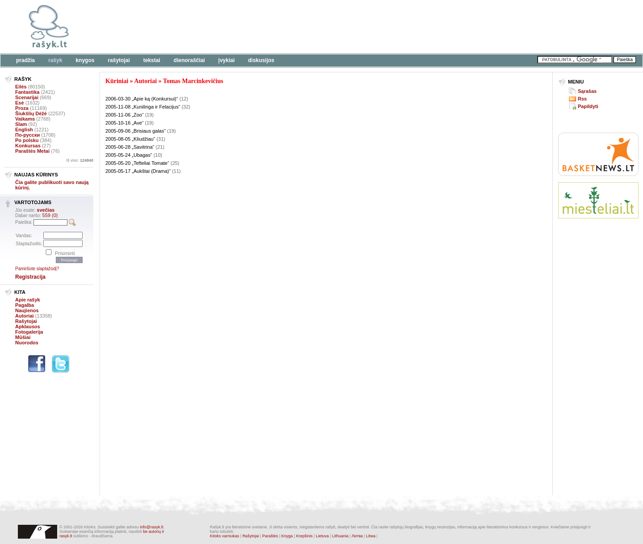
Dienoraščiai (189, 60)
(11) (176, 171)
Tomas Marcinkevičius (193, 81)
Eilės (21, 86)
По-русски (27, 135)
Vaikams (25, 118)
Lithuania (340, 536)
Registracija (30, 277)
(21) (160, 147)
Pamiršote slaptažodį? (37, 268)
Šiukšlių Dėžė (31, 113)
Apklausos (27, 326)
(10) (158, 155)
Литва (357, 536)
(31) (160, 139)
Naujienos (27, 310)
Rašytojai (118, 60)
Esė (19, 102)
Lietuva (322, 536)
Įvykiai (226, 60)
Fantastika (27, 92)
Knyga (287, 536)
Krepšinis (304, 536)
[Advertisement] (274, 26)
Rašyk (55, 60)
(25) (175, 163)
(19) (149, 114)
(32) (186, 106)
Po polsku (27, 140)
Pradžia (25, 60)
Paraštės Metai (32, 151)
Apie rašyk (27, 299)
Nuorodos (26, 342)
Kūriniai (116, 81)
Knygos (84, 60)
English (24, 129)
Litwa (371, 536)
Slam (21, 124)
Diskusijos (261, 60)
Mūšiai (22, 337)
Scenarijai (26, 97)
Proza (22, 108)
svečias (45, 210)
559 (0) (50, 215)
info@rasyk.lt (151, 527)
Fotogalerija (29, 332)
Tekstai (151, 60)
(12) (184, 98)
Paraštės (270, 536)
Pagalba (24, 305)
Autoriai (24, 315)
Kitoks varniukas (224, 536)
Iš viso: (79, 160)
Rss (582, 98)
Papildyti (588, 106)
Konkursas (28, 145)
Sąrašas (587, 91)
